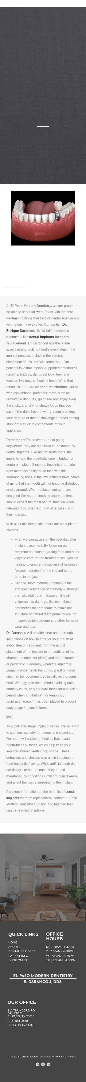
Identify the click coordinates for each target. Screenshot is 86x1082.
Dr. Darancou (16, 633)
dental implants (41, 337)
